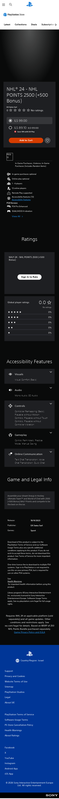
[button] (21, 199)
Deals (34, 24)
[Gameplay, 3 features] (29, 439)
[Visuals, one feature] (29, 376)
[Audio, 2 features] (29, 392)
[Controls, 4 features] (29, 415)
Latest (7, 24)
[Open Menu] (3, 4)
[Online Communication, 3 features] (29, 458)
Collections (21, 24)
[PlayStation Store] (15, 14)
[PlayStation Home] (30, 4)
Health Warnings (15, 581)
